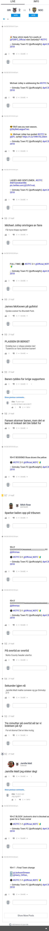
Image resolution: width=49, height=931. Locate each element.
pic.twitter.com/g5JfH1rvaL (22, 185)
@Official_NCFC (31, 462)
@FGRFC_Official (18, 39)
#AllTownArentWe (18, 183)
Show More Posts (26, 915)
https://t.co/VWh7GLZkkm (35, 137)
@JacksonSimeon (21, 872)
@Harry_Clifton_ (20, 875)
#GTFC (44, 39)
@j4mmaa (14, 552)
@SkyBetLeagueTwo (19, 129)
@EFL (12, 137)
